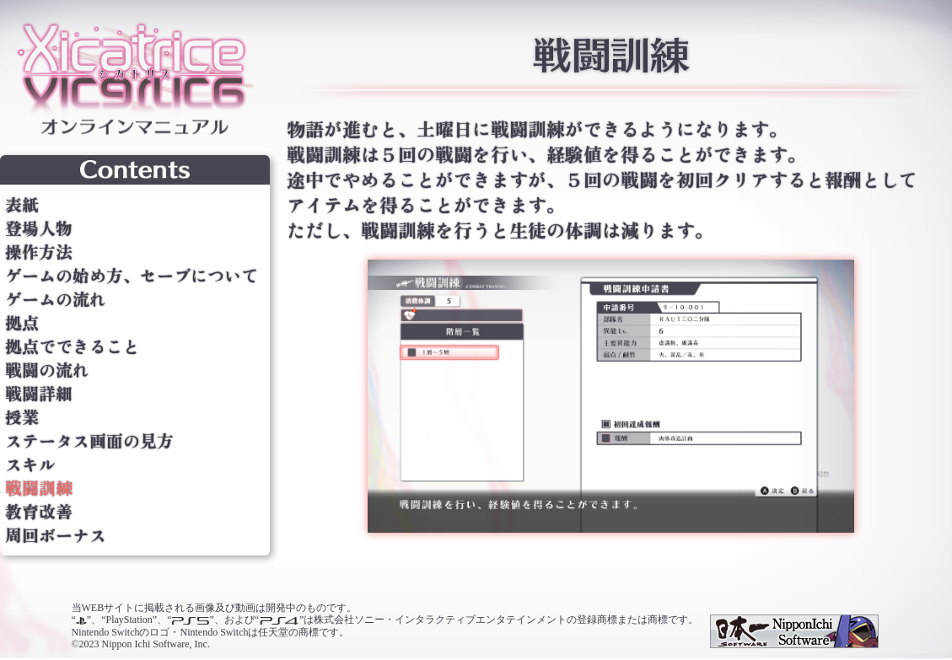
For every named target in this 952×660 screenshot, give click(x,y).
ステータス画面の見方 (89, 441)
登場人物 (39, 228)
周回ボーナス (55, 535)
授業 (22, 417)
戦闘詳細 (39, 393)
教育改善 (39, 511)
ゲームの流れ (55, 299)
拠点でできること (72, 346)
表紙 (22, 205)
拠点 (22, 323)
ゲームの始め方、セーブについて (131, 275)
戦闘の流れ (47, 370)
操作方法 (39, 252)
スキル (30, 464)
